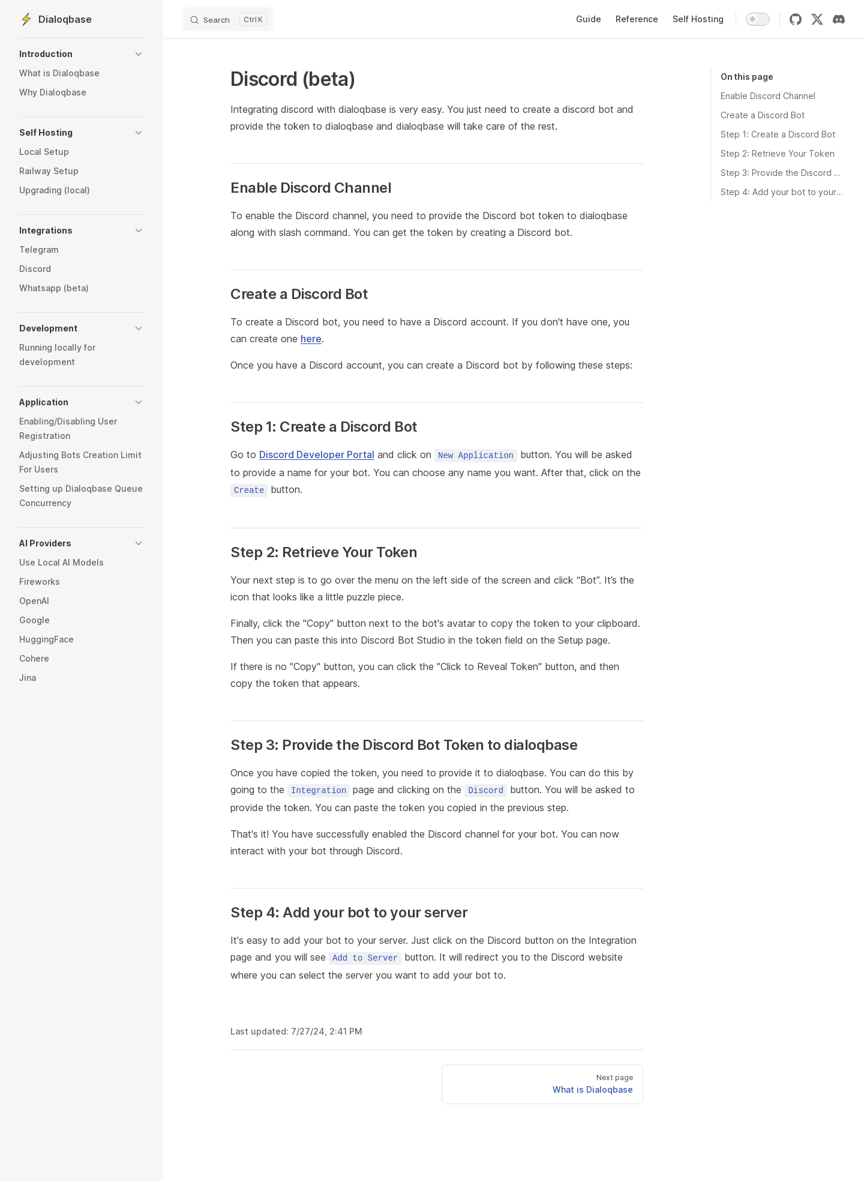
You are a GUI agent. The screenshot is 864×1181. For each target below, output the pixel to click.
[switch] (758, 19)
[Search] (228, 19)
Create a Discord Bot (763, 115)
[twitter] (817, 19)
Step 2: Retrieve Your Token (778, 153)
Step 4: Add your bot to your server (783, 192)
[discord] (839, 19)
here (311, 339)
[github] (795, 19)
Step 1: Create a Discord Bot (778, 134)
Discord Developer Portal (316, 455)
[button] (81, 54)
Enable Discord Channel (768, 96)
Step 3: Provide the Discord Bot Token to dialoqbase (783, 173)
